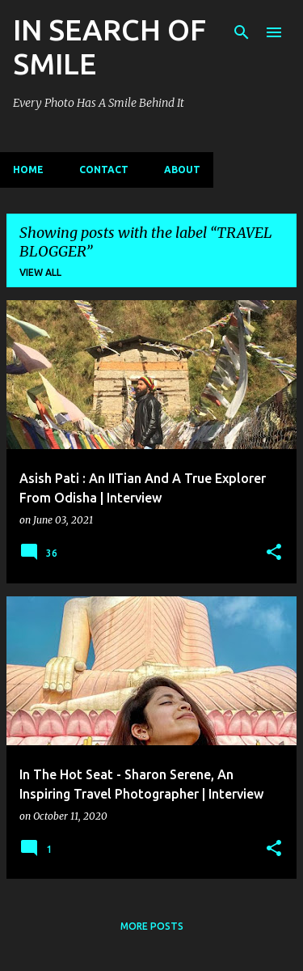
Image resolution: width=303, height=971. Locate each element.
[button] (274, 553)
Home (28, 169)
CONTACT (103, 169)
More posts (151, 926)
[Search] (241, 32)
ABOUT (182, 169)
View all (40, 272)
